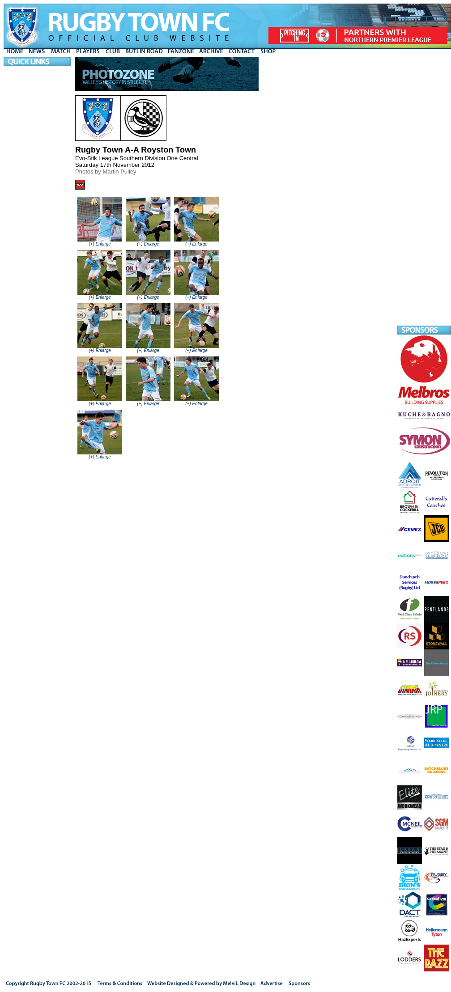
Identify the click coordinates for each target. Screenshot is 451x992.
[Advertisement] (424, 191)
